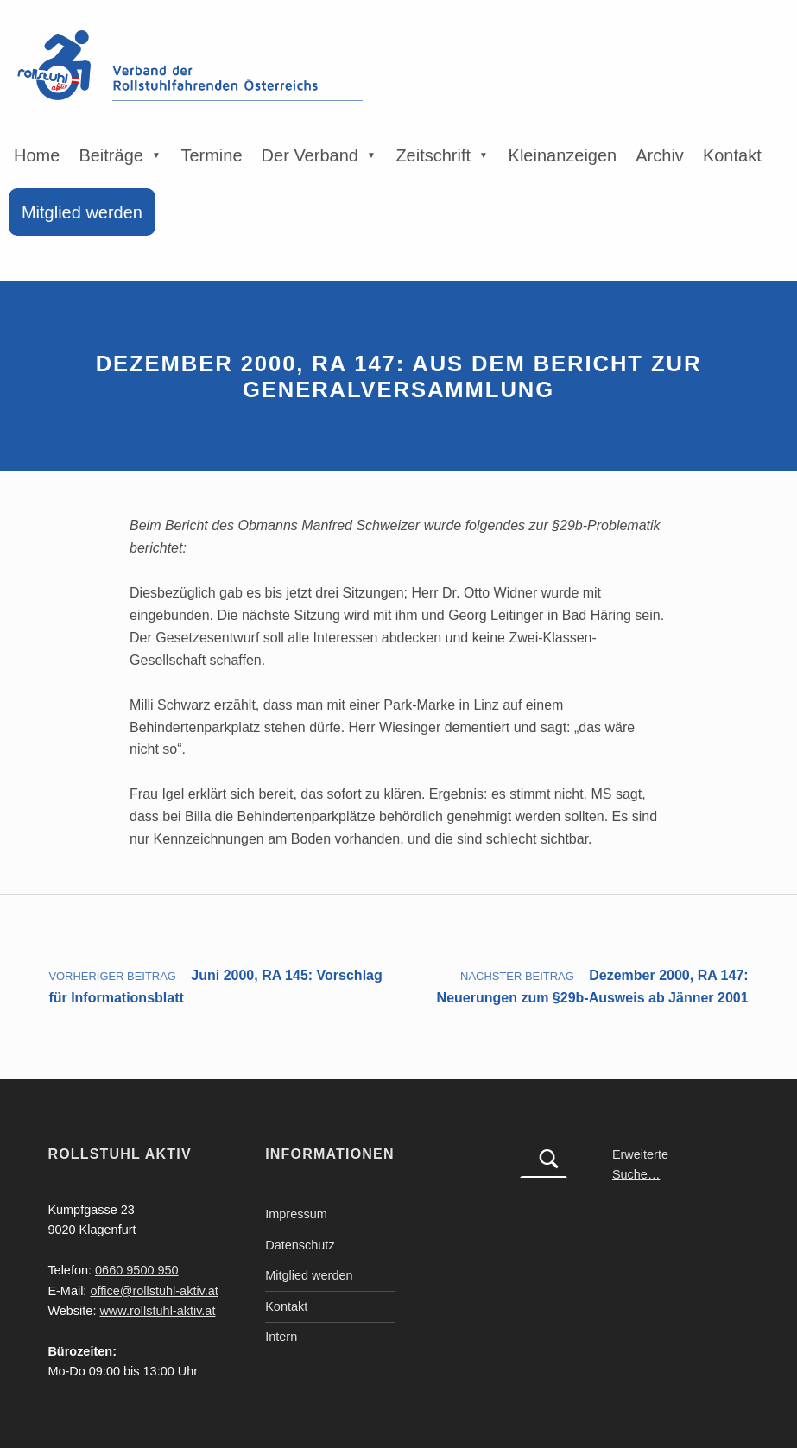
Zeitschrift (433, 155)
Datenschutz (299, 1245)
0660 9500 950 (137, 1270)
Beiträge (111, 155)
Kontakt (732, 155)
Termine (211, 155)
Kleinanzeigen (563, 155)
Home (37, 155)
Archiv (660, 155)
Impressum (296, 1214)
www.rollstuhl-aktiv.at (157, 1311)
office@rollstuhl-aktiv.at (154, 1291)
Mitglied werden (82, 212)
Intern (281, 1337)
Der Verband (310, 155)
